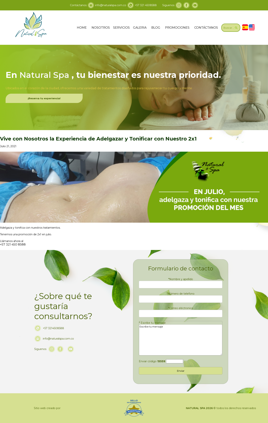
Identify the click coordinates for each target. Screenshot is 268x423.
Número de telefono (180, 293)
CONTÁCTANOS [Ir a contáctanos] (206, 27)
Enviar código (152, 361)
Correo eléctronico (180, 308)
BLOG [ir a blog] (155, 27)
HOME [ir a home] (82, 27)
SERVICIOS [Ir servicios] (121, 27)
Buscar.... (231, 28)
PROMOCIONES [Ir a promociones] (177, 27)
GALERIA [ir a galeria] (139, 27)
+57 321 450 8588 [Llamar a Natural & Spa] (13, 244)
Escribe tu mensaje (152, 322)
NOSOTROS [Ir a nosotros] (101, 27)
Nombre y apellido (180, 279)
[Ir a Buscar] (230, 28)
